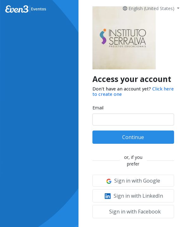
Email (97, 108)
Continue (133, 137)
